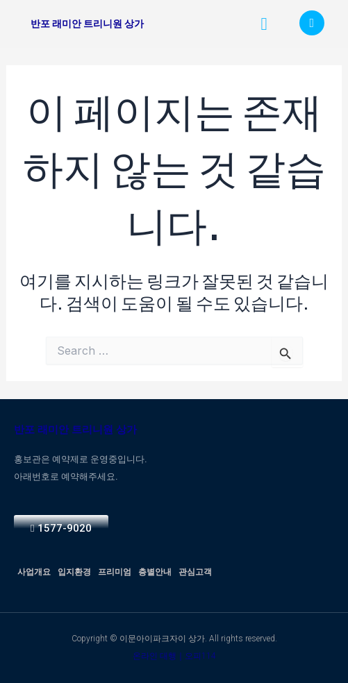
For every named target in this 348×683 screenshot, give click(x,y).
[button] (264, 24)
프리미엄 (114, 572)
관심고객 (195, 572)
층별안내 (155, 572)
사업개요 (34, 572)
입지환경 (74, 572)
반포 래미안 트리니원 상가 (87, 23)
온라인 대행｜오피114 (174, 656)
